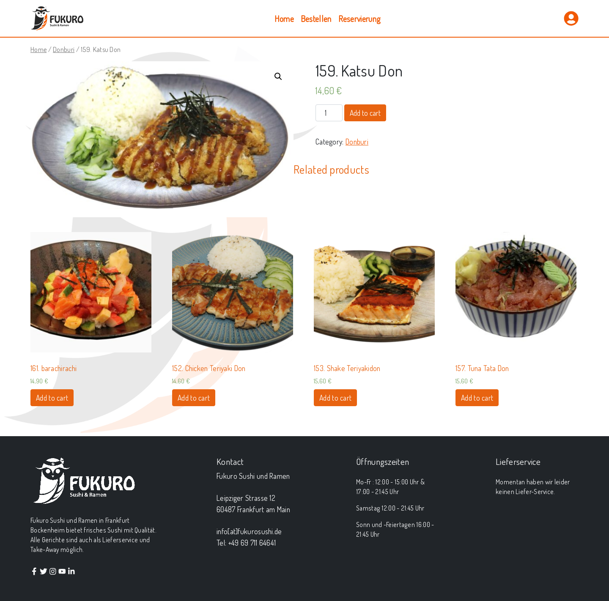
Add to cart (365, 112)
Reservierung (359, 18)
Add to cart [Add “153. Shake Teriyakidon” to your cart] (335, 397)
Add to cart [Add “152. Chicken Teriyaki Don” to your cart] (194, 397)
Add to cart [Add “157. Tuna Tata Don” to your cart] (477, 397)
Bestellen (316, 18)
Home (284, 18)
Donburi (63, 49)
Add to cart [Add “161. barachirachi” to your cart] (52, 397)
